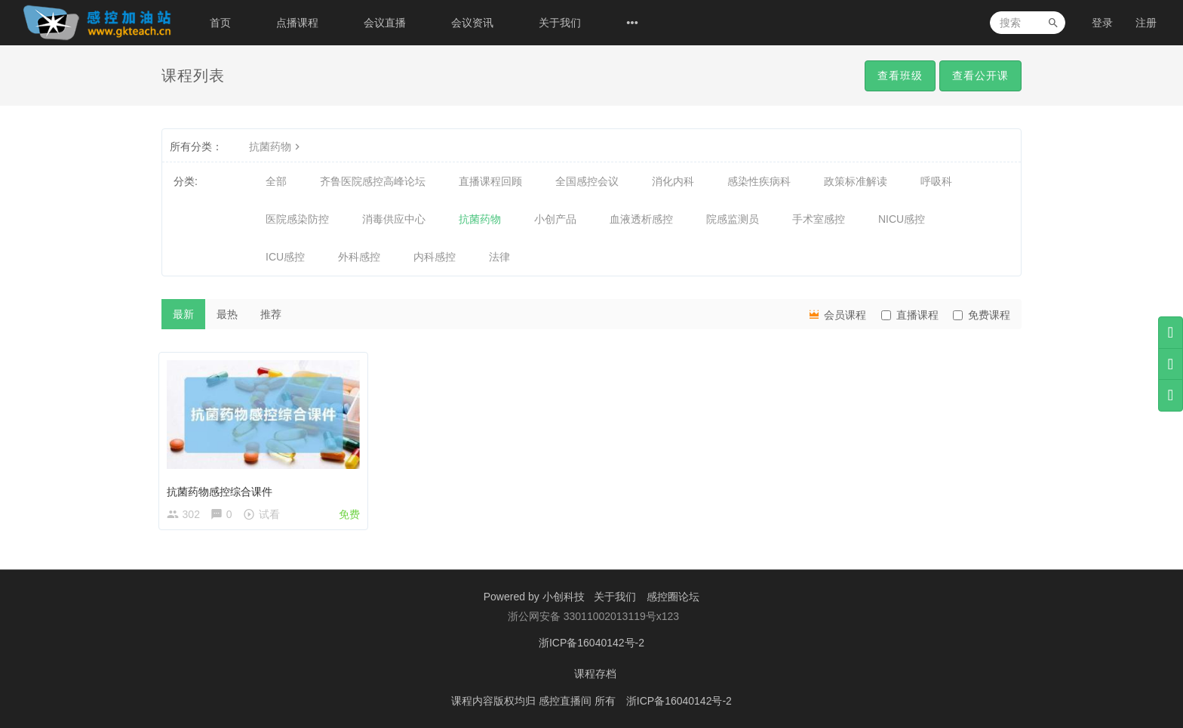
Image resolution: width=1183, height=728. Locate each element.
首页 (220, 23)
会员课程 (836, 314)
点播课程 (297, 23)
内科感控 (434, 257)
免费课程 (981, 315)
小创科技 (565, 600)
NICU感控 (901, 219)
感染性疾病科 (759, 181)
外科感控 (359, 257)
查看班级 (900, 75)
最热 (227, 314)
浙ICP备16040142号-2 (591, 645)
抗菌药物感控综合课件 (222, 489)
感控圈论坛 (673, 600)
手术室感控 (818, 219)
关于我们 (560, 23)
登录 (1102, 23)
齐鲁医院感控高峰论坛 (373, 181)
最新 (183, 314)
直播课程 (910, 315)
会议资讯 (472, 23)
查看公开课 (980, 75)
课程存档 (595, 675)
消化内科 (673, 181)
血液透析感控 (641, 219)
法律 (499, 257)
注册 (1146, 23)
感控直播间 (567, 702)
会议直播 (385, 23)
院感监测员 (732, 219)
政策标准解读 (855, 181)
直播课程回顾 (490, 181)
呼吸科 (936, 181)
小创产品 (555, 219)
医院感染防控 (297, 219)
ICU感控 (285, 257)
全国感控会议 (587, 181)
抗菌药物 (276, 146)
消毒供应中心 (394, 219)
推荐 (270, 314)
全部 (276, 181)
